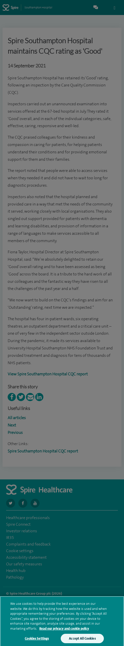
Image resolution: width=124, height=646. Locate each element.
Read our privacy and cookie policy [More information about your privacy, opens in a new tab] (64, 632)
